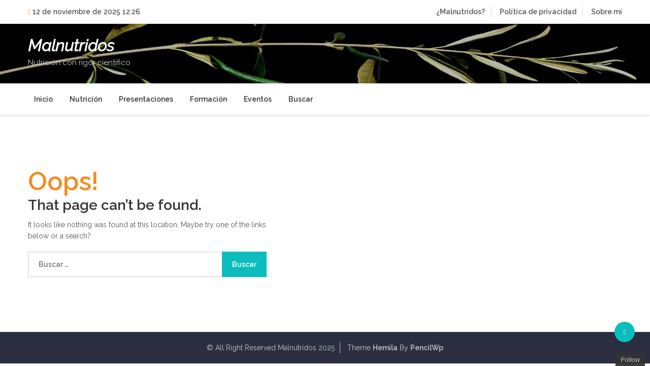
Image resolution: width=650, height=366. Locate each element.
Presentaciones (146, 99)
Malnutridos (71, 45)
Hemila (385, 348)
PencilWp (426, 348)
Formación (208, 99)
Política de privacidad (538, 12)
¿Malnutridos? (460, 12)
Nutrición (86, 99)
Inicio (43, 99)
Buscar (300, 99)
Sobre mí (606, 12)
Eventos (258, 99)
